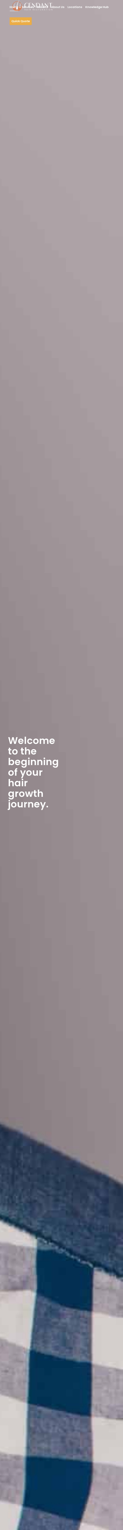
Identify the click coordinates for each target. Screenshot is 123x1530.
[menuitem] (14, 7)
